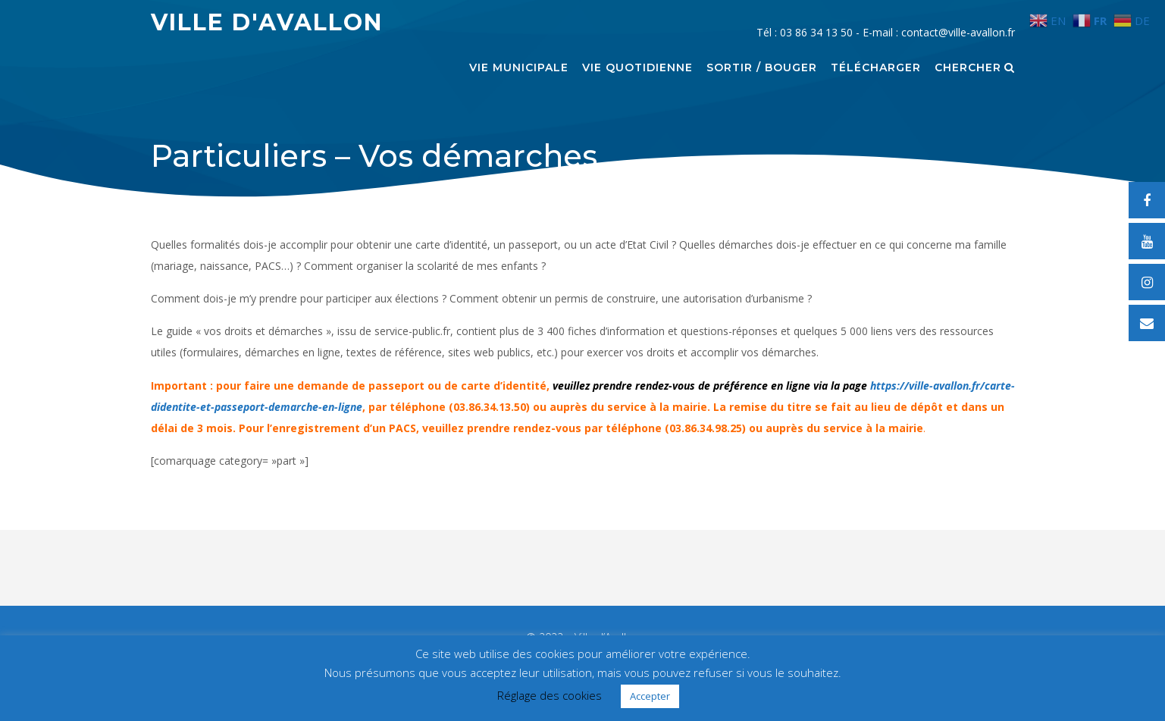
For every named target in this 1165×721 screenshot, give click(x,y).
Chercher (975, 68)
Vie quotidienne (637, 68)
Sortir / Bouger (761, 68)
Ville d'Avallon (267, 22)
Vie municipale (518, 68)
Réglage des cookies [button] (549, 695)
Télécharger (876, 68)
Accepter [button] (650, 696)
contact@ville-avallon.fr (958, 32)
